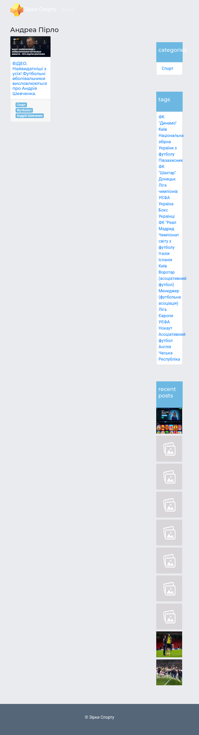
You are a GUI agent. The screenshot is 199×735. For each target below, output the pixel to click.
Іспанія (165, 259)
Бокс (163, 210)
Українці (167, 216)
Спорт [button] (68, 9)
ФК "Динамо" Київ (167, 123)
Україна (166, 203)
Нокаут (165, 328)
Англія (165, 346)
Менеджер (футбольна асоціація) (170, 297)
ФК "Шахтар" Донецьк (167, 172)
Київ (163, 266)
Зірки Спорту (33, 9)
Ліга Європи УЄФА (166, 315)
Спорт (167, 68)
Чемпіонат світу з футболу (169, 241)
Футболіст (24, 110)
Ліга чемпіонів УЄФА (168, 191)
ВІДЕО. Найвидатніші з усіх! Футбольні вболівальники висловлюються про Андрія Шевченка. (29, 78)
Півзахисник (171, 160)
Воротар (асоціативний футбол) (172, 278)
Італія (164, 253)
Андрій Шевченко (30, 116)
